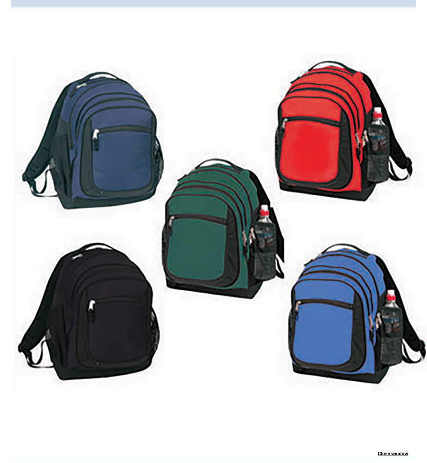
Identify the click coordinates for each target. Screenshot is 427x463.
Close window (393, 453)
